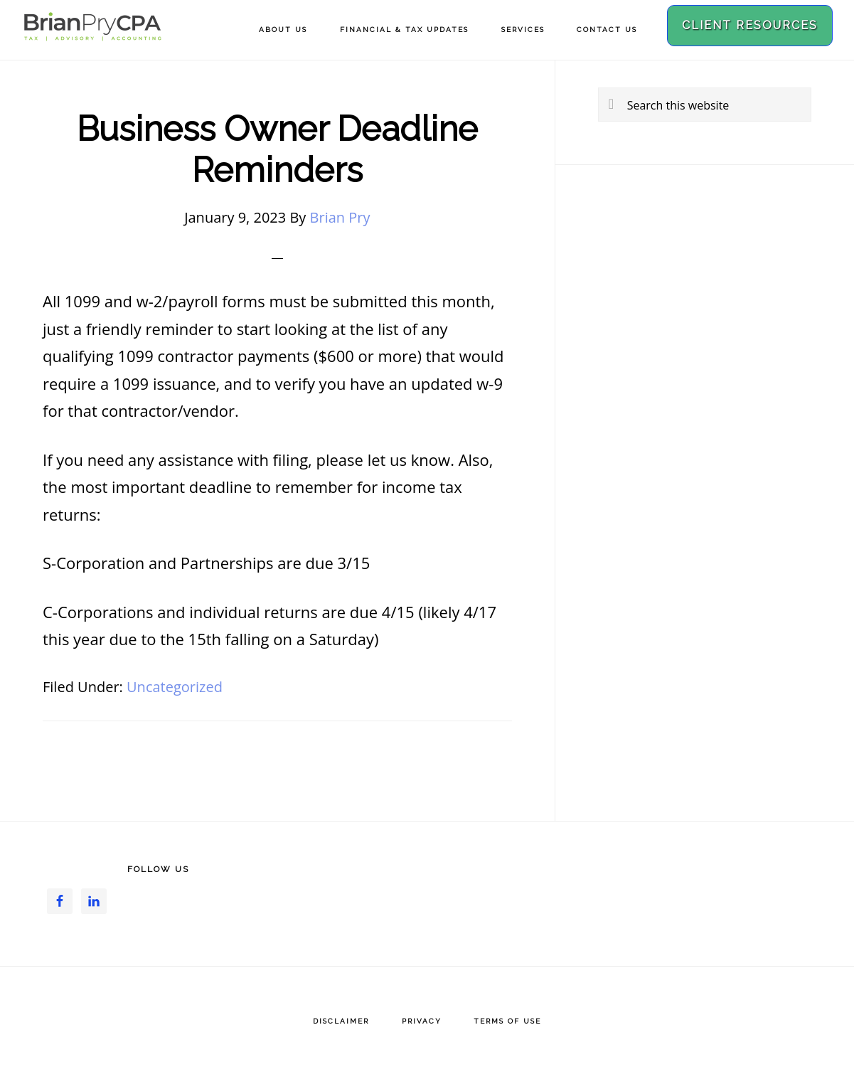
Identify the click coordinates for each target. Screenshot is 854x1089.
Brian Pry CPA (92, 34)
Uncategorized (175, 686)
